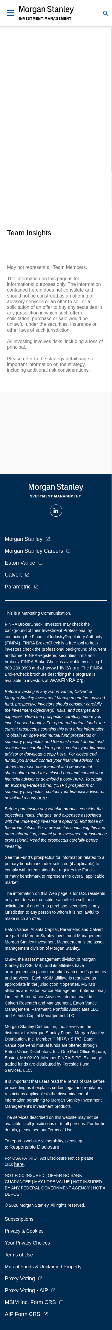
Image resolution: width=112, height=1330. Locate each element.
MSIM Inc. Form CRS (30, 1302)
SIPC (75, 1038)
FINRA (60, 1038)
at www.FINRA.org (59, 667)
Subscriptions (19, 1219)
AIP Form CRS (22, 1314)
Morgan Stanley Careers (34, 551)
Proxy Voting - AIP (26, 1290)
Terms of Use (19, 1254)
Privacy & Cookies (24, 1231)
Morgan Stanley (23, 539)
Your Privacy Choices (29, 1242)
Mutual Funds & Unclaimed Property (43, 1266)
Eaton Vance (20, 563)
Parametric (18, 587)
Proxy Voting (20, 1278)
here (61, 753)
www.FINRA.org (67, 680)
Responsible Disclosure (34, 1147)
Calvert (13, 575)
